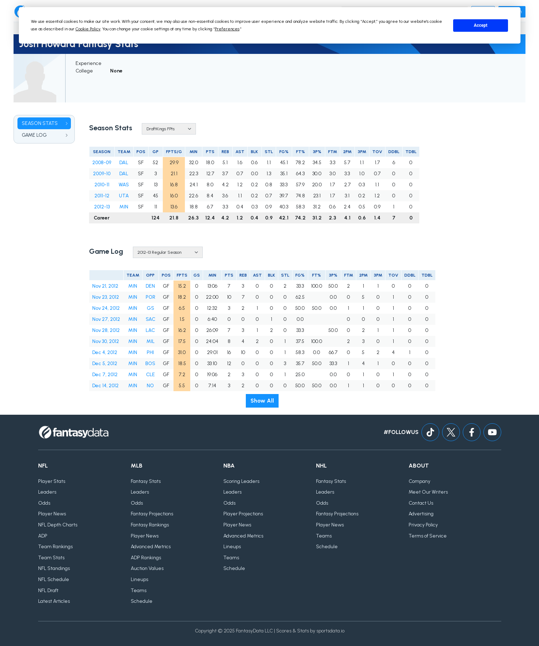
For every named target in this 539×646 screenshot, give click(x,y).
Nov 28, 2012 (106, 330)
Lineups (139, 579)
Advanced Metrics (151, 547)
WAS (124, 185)
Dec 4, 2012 (104, 352)
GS (150, 308)
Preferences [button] (227, 28)
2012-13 (102, 207)
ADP (42, 536)
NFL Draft (48, 590)
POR (150, 297)
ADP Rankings (146, 558)
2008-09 (101, 163)
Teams (138, 590)
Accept (480, 25)
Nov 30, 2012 (105, 341)
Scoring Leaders (241, 481)
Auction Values (147, 569)
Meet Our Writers (428, 492)
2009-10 (101, 174)
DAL (123, 163)
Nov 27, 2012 (106, 319)
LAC (150, 330)
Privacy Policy (423, 525)
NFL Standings (54, 569)
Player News (52, 514)
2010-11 (101, 185)
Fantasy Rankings (150, 525)
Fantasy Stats (146, 481)
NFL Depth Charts (57, 525)
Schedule (141, 601)
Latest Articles (54, 601)
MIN (123, 207)
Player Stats (51, 481)
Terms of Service (428, 536)
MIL (150, 341)
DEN (150, 286)
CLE (150, 375)
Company (419, 481)
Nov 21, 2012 (105, 286)
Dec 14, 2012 (105, 386)
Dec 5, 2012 (104, 363)
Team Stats (51, 558)
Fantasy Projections (152, 514)
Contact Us (421, 503)
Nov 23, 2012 (105, 297)
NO (150, 386)
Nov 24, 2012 (106, 308)
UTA (124, 196)
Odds (44, 503)
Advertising (421, 514)
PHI (150, 352)
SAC (150, 319)
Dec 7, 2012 (105, 375)
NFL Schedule (53, 579)
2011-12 (101, 196)
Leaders (47, 492)
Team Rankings (55, 547)
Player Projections (243, 514)
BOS (150, 363)
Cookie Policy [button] (88, 28)
